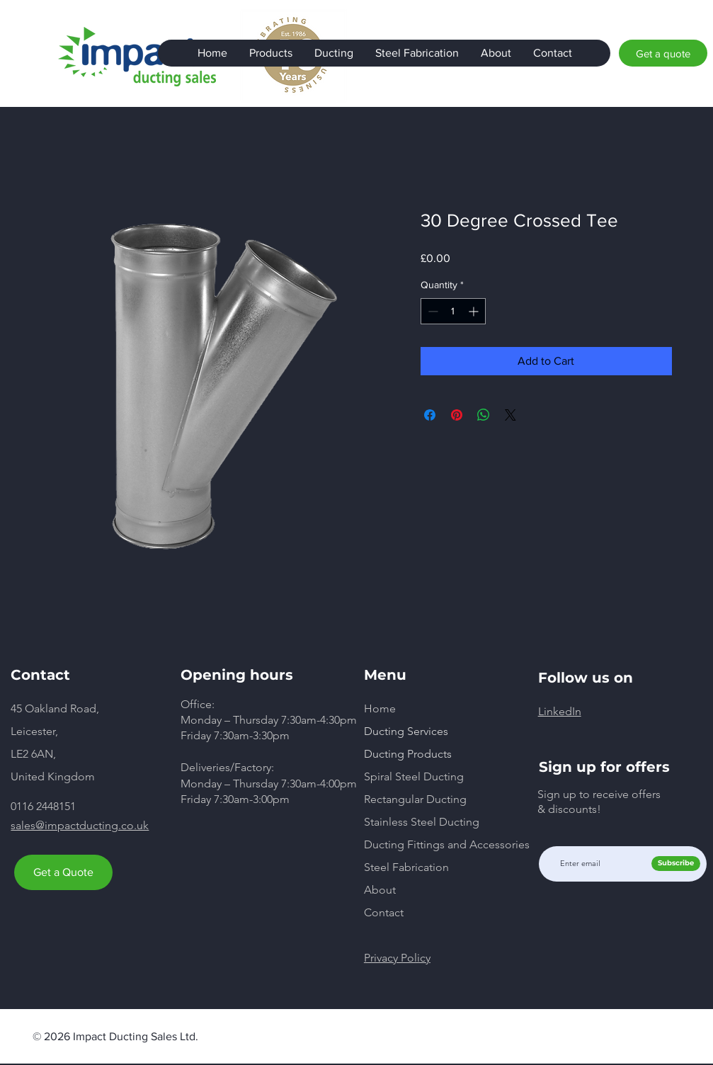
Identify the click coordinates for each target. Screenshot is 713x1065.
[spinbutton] (453, 311)
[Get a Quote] (63, 872)
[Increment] (475, 311)
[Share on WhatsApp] (483, 414)
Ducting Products (408, 754)
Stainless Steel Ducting (421, 821)
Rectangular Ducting (415, 799)
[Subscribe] (675, 863)
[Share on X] (510, 414)
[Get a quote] (663, 53)
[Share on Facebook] (429, 414)
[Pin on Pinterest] (456, 414)
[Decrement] (431, 311)
